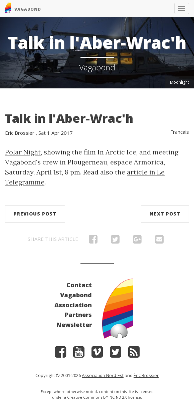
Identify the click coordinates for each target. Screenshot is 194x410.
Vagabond (76, 295)
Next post (165, 214)
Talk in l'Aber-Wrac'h (69, 118)
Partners (78, 315)
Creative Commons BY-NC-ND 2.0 (97, 397)
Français (179, 131)
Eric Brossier (19, 132)
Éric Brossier (146, 375)
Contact (79, 285)
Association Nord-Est (103, 375)
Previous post (35, 214)
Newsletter (74, 325)
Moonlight (179, 82)
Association (73, 305)
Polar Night (23, 152)
